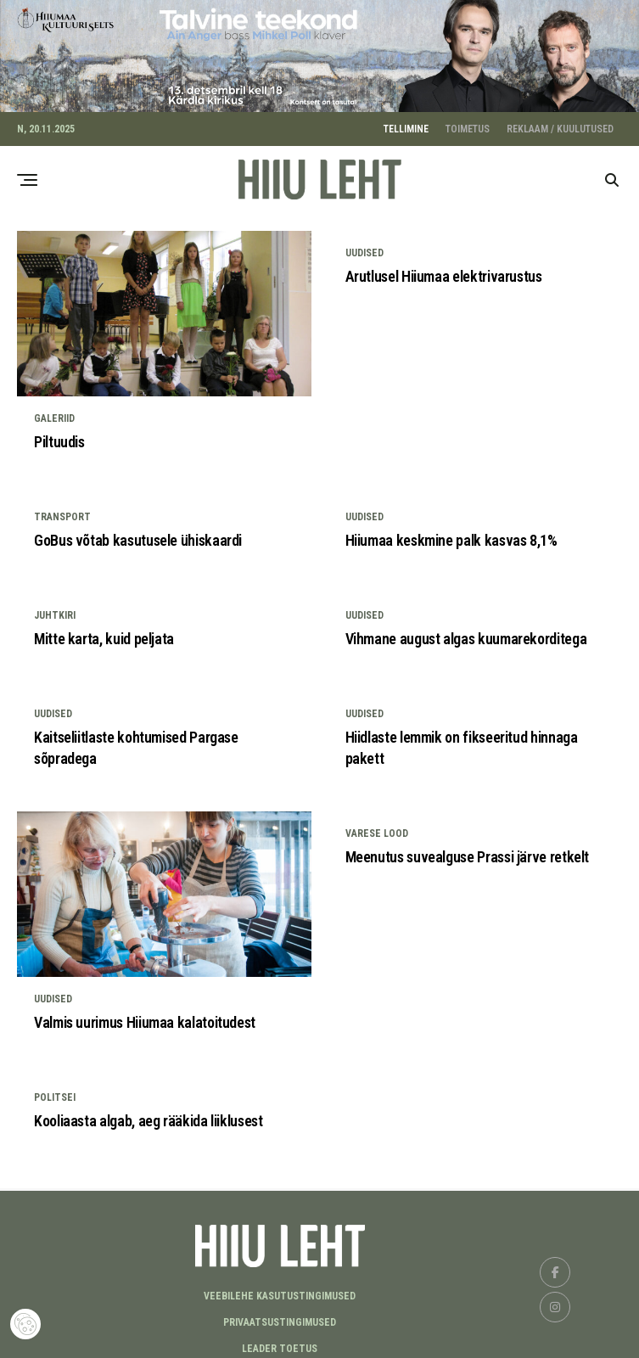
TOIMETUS (468, 123)
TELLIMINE (406, 123)
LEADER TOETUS (279, 1343)
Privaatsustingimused (279, 1316)
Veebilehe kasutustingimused (280, 1290)
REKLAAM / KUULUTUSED (560, 123)
